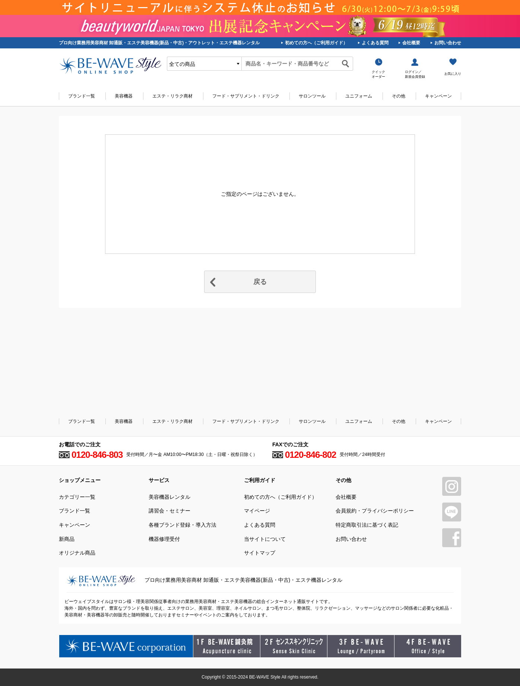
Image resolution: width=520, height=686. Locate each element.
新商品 (66, 539)
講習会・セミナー (169, 511)
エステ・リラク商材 (172, 96)
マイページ (257, 511)
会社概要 (411, 42)
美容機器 (124, 96)
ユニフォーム (358, 96)
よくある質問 (375, 42)
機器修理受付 (164, 539)
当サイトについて (265, 539)
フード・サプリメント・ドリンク (245, 96)
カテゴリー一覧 (77, 497)
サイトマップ (259, 553)
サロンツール (312, 96)
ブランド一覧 (81, 96)
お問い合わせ (447, 42)
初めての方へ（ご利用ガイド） (316, 42)
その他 (398, 96)
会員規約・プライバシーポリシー (375, 511)
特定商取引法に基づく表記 (367, 525)
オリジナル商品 (77, 553)
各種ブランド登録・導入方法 (182, 525)
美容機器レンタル (169, 497)
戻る (260, 281)
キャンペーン (438, 96)
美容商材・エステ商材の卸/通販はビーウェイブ (110, 65)
